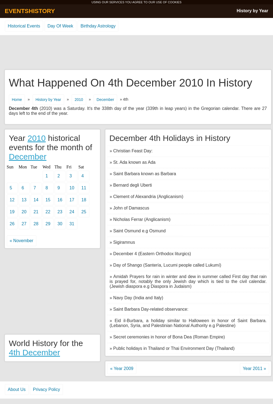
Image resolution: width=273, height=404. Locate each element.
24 (72, 211)
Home (17, 99)
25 (83, 211)
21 (36, 211)
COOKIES (174, 2)
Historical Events (24, 26)
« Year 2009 (121, 368)
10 (72, 188)
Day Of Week (60, 26)
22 (48, 211)
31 (72, 223)
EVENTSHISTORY (30, 11)
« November (21, 240)
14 (36, 200)
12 (12, 200)
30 (60, 223)
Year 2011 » (254, 368)
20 (24, 211)
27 (24, 223)
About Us (17, 389)
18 (83, 200)
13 (24, 200)
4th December (34, 352)
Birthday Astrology (98, 26)
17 (72, 200)
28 (36, 223)
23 (60, 211)
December (105, 99)
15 (48, 200)
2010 (79, 99)
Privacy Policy (46, 389)
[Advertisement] (137, 53)
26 (12, 223)
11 (83, 188)
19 (12, 211)
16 (60, 200)
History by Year (252, 10)
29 (48, 223)
